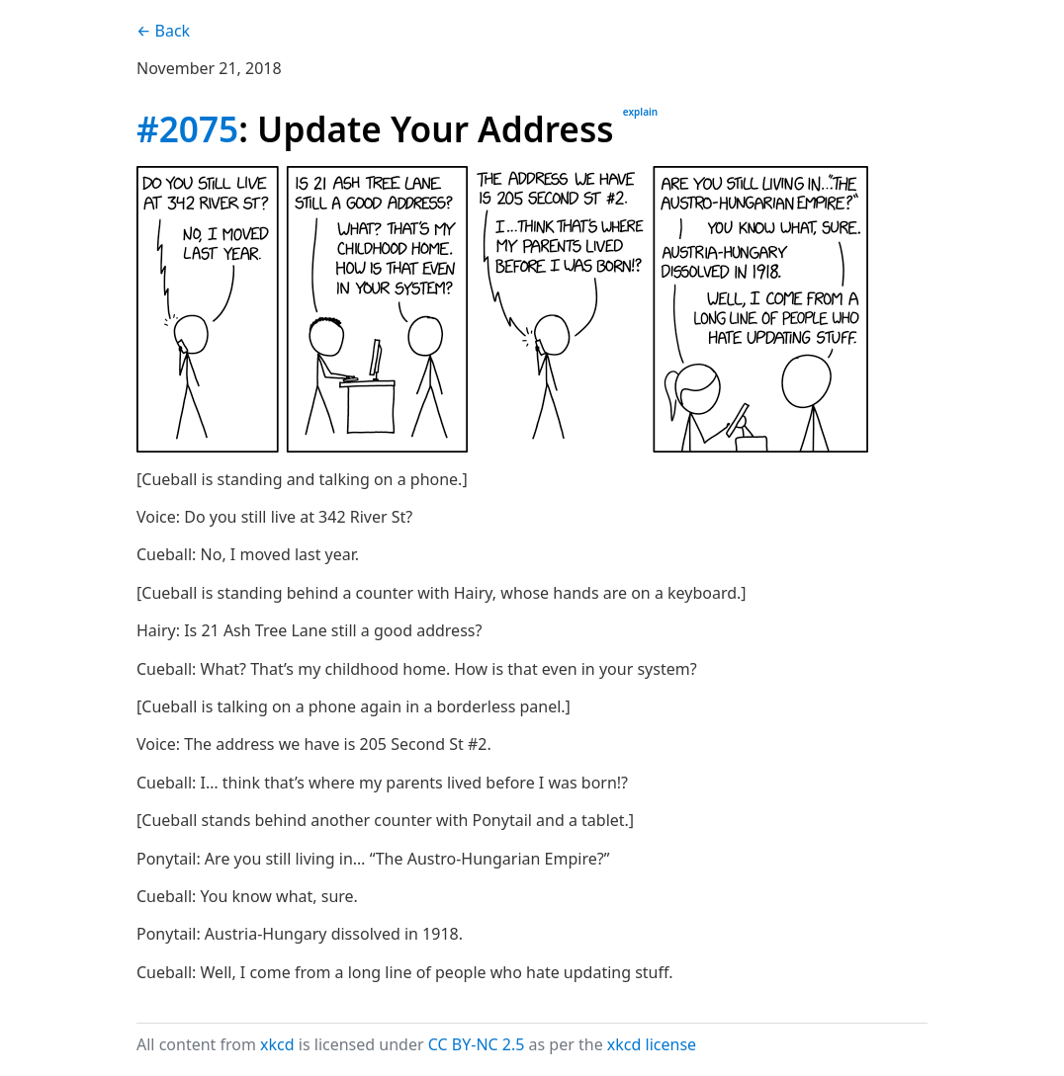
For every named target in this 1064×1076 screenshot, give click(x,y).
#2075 (187, 128)
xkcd (277, 1044)
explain (640, 112)
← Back (163, 30)
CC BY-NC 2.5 (476, 1044)
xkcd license (651, 1044)
